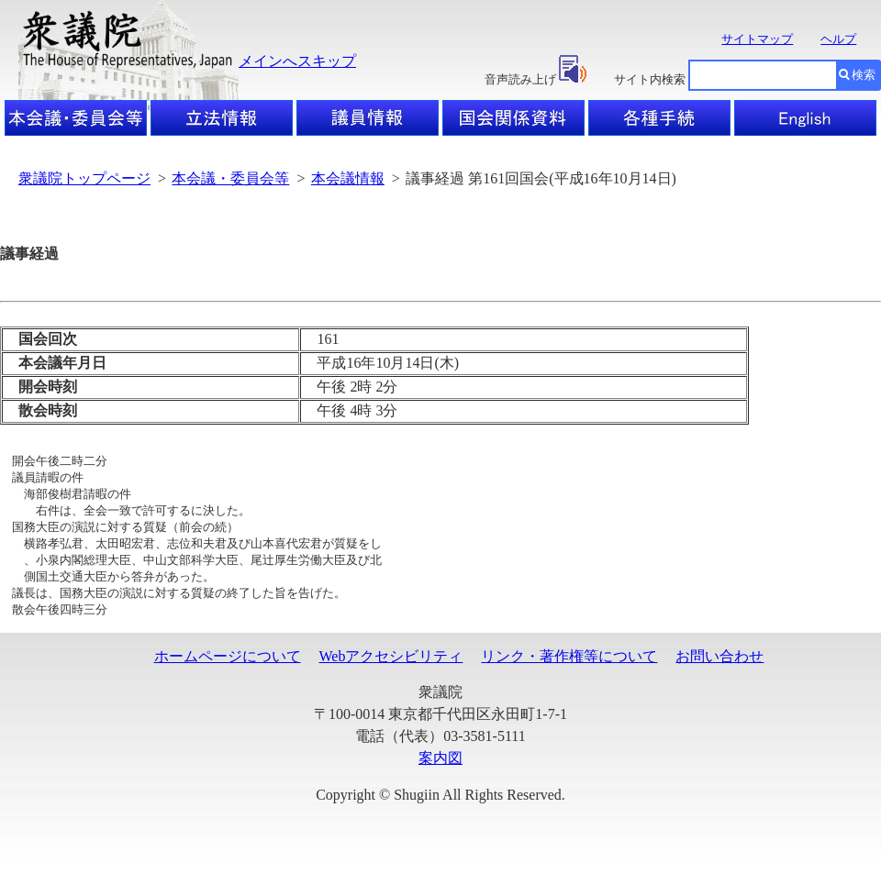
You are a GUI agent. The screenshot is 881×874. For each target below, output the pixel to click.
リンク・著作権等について (569, 668)
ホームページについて (227, 668)
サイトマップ (757, 39)
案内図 (440, 770)
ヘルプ (838, 39)
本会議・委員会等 (230, 178)
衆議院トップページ (84, 178)
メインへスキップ (297, 61)
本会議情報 (348, 178)
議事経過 (29, 253)
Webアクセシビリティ (391, 668)
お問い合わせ (719, 668)
